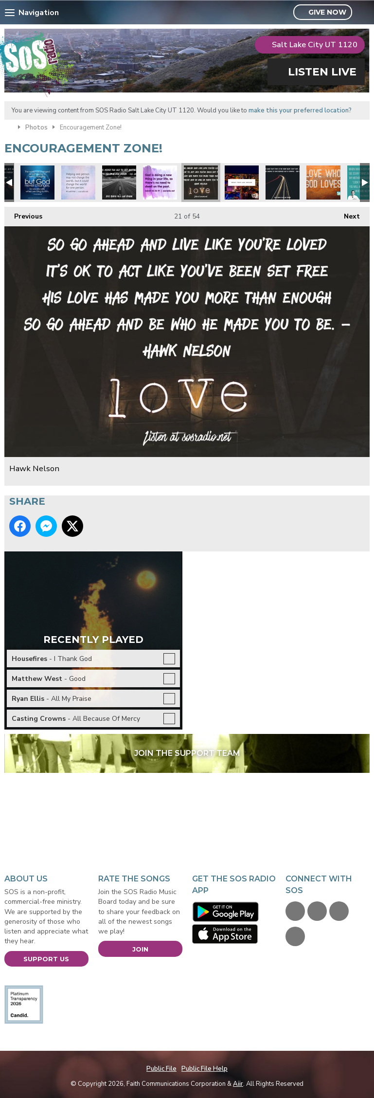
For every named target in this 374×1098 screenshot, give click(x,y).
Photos (36, 127)
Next (347, 214)
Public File (161, 1068)
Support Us (46, 959)
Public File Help (204, 1068)
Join (140, 949)
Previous (23, 214)
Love (323, 182)
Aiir (238, 1084)
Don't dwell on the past (160, 182)
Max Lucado (283, 182)
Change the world (78, 182)
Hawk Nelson (201, 182)
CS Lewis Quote (119, 182)
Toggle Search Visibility (363, 12)
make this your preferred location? (300, 110)
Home (8, 126)
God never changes (37, 182)
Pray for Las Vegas (242, 182)
